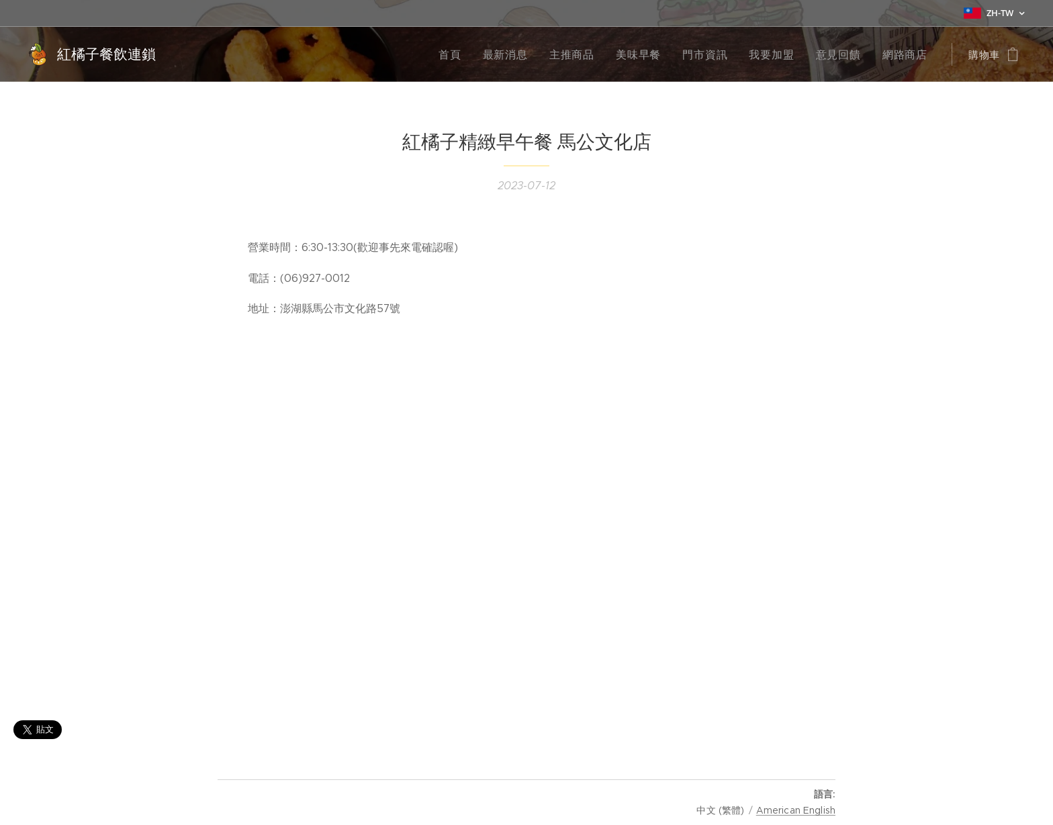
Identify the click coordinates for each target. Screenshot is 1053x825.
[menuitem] (474, 54)
